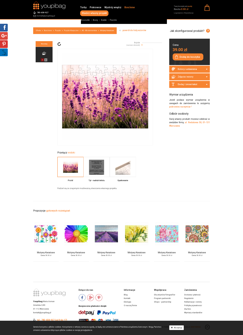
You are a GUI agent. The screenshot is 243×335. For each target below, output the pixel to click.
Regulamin (189, 298)
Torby (83, 7)
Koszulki (85, 20)
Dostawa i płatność (192, 295)
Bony (95, 20)
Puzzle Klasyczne (71, 31)
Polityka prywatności (193, 305)
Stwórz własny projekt (94, 13)
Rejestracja (188, 13)
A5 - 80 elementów (89, 31)
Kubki (104, 20)
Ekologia (127, 302)
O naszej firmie (130, 305)
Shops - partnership (162, 302)
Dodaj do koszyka (190, 56)
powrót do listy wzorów (134, 30)
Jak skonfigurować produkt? (187, 30)
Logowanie (178, 13)
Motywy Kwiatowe (107, 31)
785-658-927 (42, 12)
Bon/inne (129, 7)
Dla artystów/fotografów (164, 295)
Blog (126, 295)
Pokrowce (95, 7)
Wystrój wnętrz (112, 7)
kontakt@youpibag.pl (46, 16)
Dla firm (187, 309)
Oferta (38, 31)
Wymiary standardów (193, 313)
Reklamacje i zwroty (193, 302)
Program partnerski (162, 298)
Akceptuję (176, 328)
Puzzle (113, 20)
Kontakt (127, 298)
